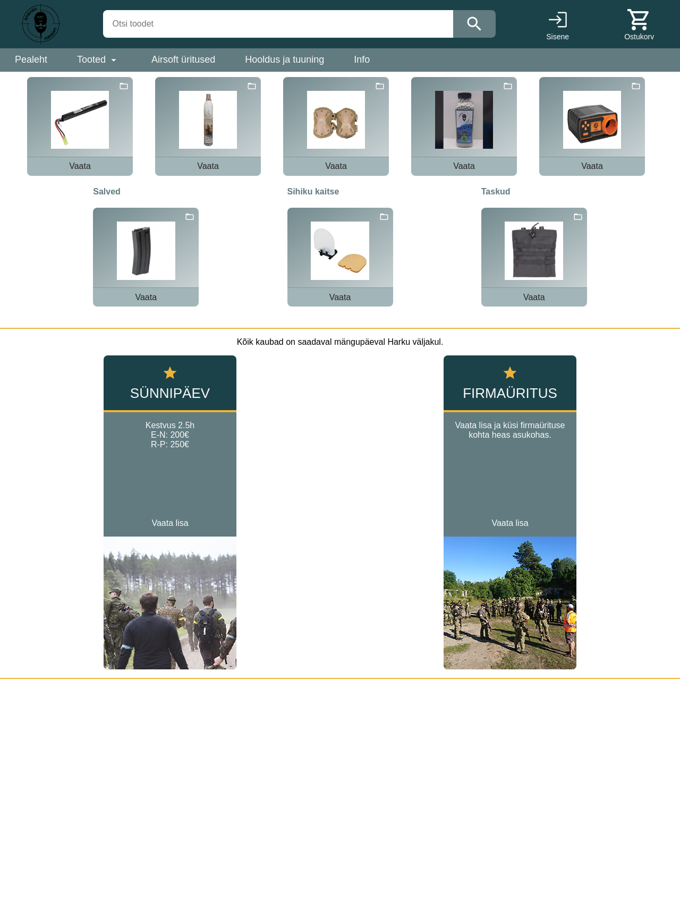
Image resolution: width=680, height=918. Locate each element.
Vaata (80, 166)
